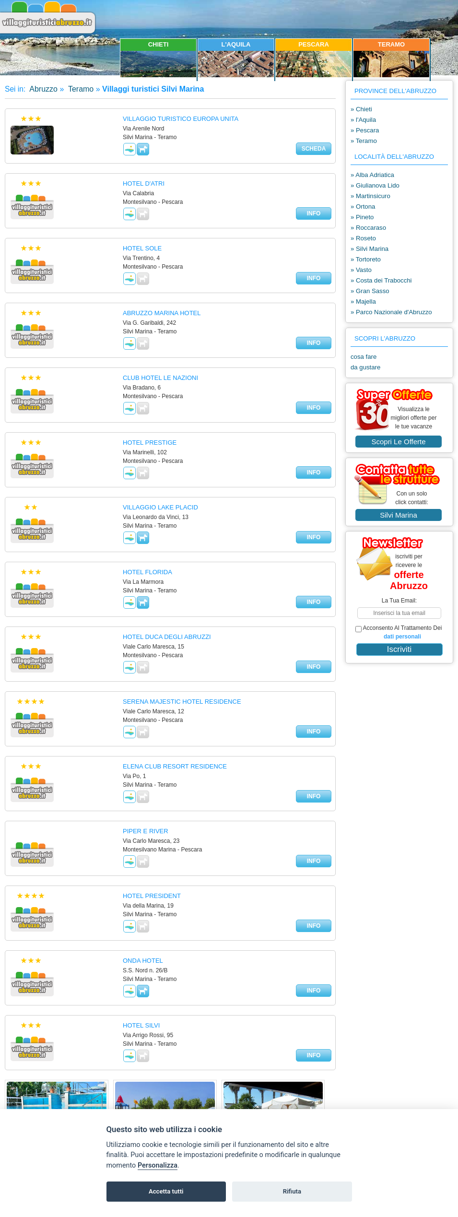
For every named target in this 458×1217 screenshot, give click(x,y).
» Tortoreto (366, 259)
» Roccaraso (368, 227)
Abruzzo (43, 89)
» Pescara (365, 130)
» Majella (363, 301)
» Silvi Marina (369, 248)
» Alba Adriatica (372, 174)
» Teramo (364, 140)
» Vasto (361, 269)
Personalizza (157, 1165)
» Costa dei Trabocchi (381, 280)
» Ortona (363, 206)
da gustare (365, 367)
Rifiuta (292, 1191)
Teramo (80, 89)
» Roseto (363, 238)
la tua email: (399, 600)
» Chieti (361, 109)
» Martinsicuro (370, 196)
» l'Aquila (363, 119)
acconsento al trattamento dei (398, 632)
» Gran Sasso (370, 291)
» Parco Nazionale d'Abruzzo (391, 312)
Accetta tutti (166, 1191)
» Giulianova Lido (375, 185)
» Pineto (362, 217)
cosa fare (363, 356)
